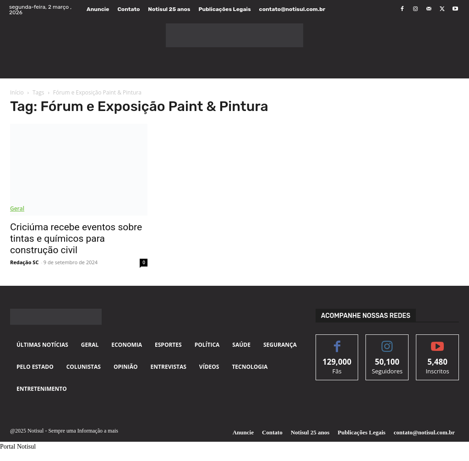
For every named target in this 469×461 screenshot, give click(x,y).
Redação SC (24, 262)
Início (17, 92)
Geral (17, 208)
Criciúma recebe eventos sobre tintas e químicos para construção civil (76, 238)
